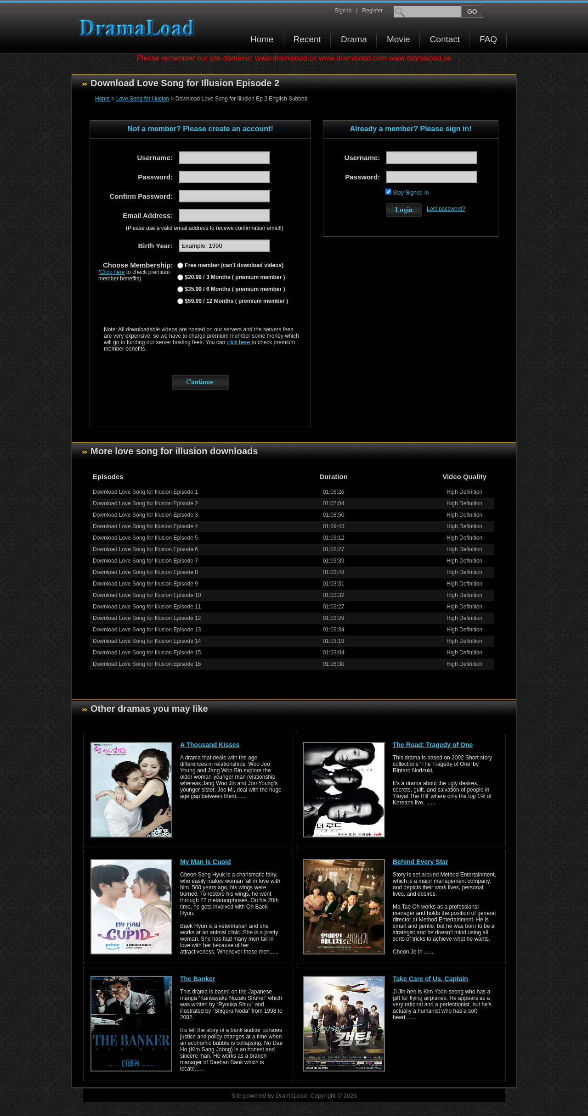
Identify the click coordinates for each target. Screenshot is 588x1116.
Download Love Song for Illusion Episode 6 (145, 549)
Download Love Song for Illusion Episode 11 (147, 606)
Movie (398, 39)
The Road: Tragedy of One (433, 744)
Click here (112, 272)
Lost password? (446, 209)
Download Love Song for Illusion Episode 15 (147, 652)
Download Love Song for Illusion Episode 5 (145, 538)
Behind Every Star (420, 861)
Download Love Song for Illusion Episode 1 (145, 492)
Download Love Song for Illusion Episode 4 (145, 526)
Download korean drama (139, 28)
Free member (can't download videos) (233, 265)
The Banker (197, 978)
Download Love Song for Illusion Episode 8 (145, 572)
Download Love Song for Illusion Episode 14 (147, 641)
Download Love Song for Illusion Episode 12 (147, 618)
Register (372, 10)
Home (262, 39)
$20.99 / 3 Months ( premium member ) (234, 277)
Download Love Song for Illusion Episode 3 (145, 515)
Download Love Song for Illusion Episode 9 (145, 583)
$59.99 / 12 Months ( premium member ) (235, 301)
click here (239, 342)
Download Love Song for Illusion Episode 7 (145, 561)
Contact (445, 39)
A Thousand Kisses (209, 744)
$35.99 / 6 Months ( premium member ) (234, 289)
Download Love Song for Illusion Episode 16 (147, 664)
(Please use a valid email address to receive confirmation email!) (204, 228)
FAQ (488, 39)
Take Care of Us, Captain (430, 978)
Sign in (342, 10)
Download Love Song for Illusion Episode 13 (147, 629)
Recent (307, 39)
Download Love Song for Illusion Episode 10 (147, 595)
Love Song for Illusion (142, 98)
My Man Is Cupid (205, 861)
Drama (354, 39)
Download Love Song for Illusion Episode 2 (145, 503)
